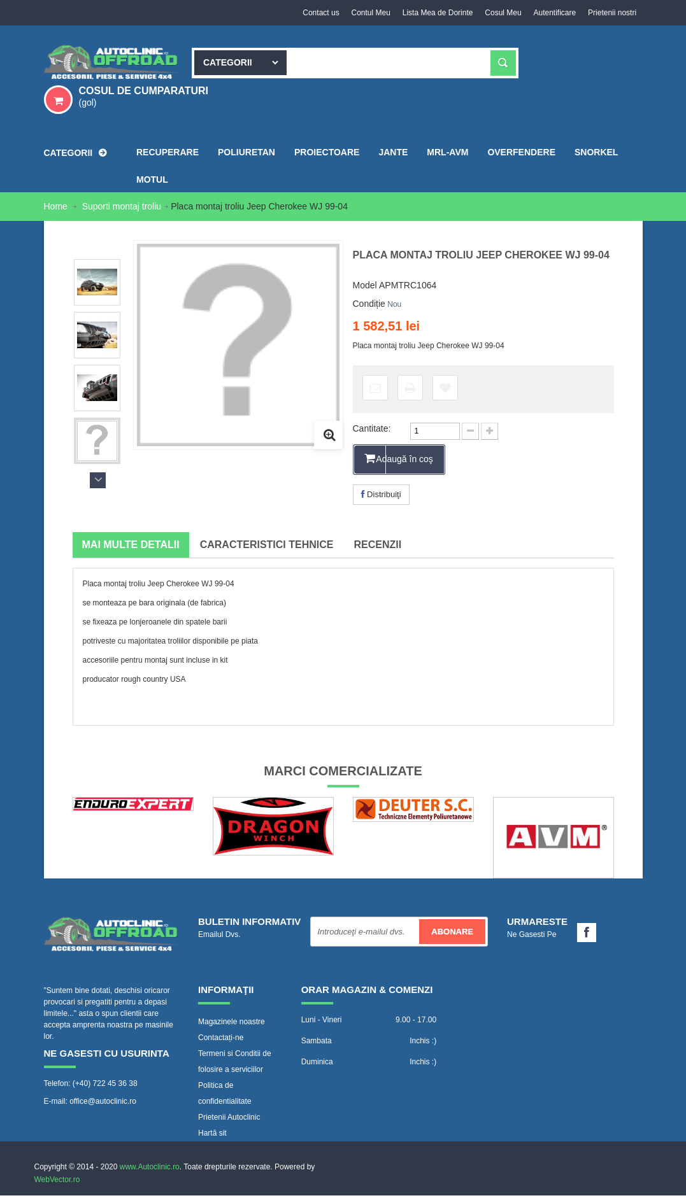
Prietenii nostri (611, 12)
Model (365, 285)
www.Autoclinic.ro (150, 1169)
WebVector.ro (57, 1182)
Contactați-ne (220, 1040)
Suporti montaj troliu (122, 206)
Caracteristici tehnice (267, 547)
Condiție (369, 304)
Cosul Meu (501, 12)
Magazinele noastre (231, 1024)
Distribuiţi (381, 497)
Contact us (317, 12)
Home (57, 206)
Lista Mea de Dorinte (435, 12)
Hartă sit (212, 1135)
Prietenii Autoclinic (229, 1119)
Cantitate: (372, 428)
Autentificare (553, 12)
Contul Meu (367, 12)
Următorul (98, 480)
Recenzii (377, 547)
